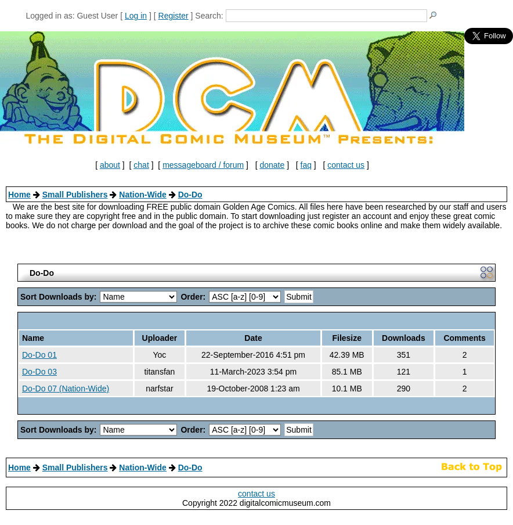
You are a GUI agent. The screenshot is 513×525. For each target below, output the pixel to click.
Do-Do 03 (39, 371)
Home (19, 194)
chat (141, 165)
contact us (345, 165)
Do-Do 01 (39, 354)
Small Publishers (75, 194)
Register (173, 15)
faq (306, 165)
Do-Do (190, 194)
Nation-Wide (143, 194)
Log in (136, 15)
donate (271, 165)
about (110, 165)
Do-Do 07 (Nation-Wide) (65, 388)
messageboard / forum (203, 165)
